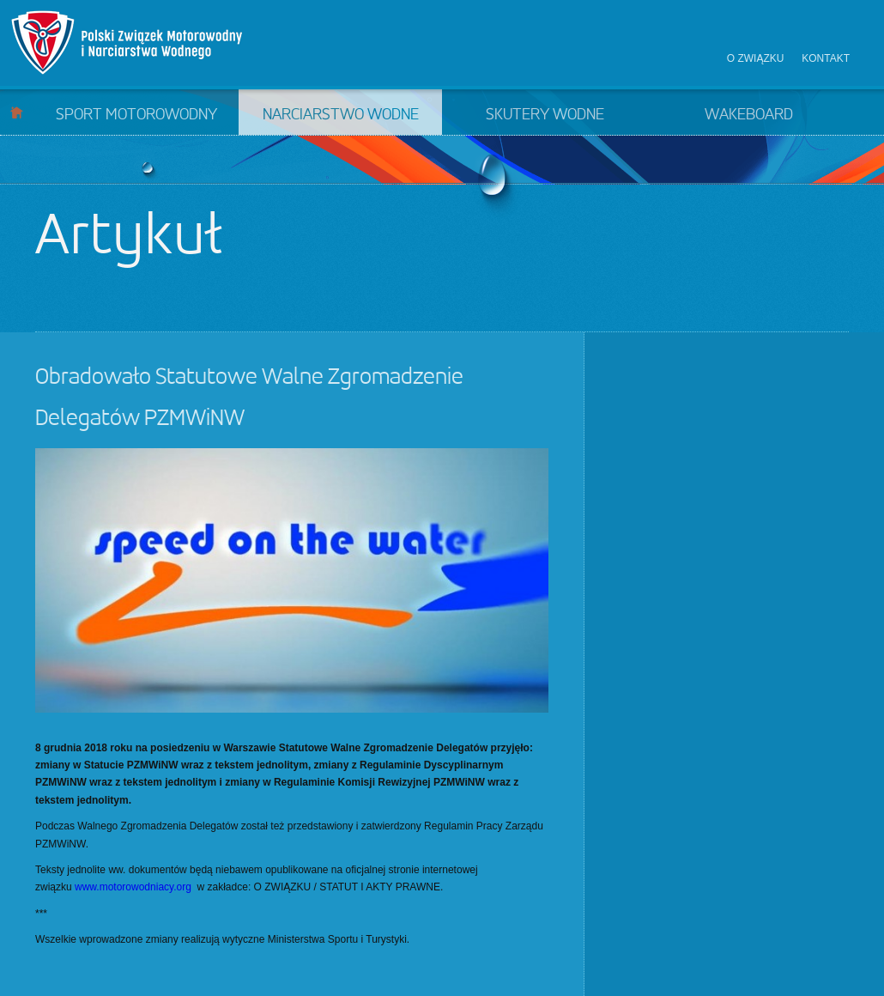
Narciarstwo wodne (341, 115)
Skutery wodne (545, 115)
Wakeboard (749, 115)
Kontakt (826, 58)
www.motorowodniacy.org (133, 887)
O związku (755, 58)
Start (16, 112)
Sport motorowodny (136, 115)
